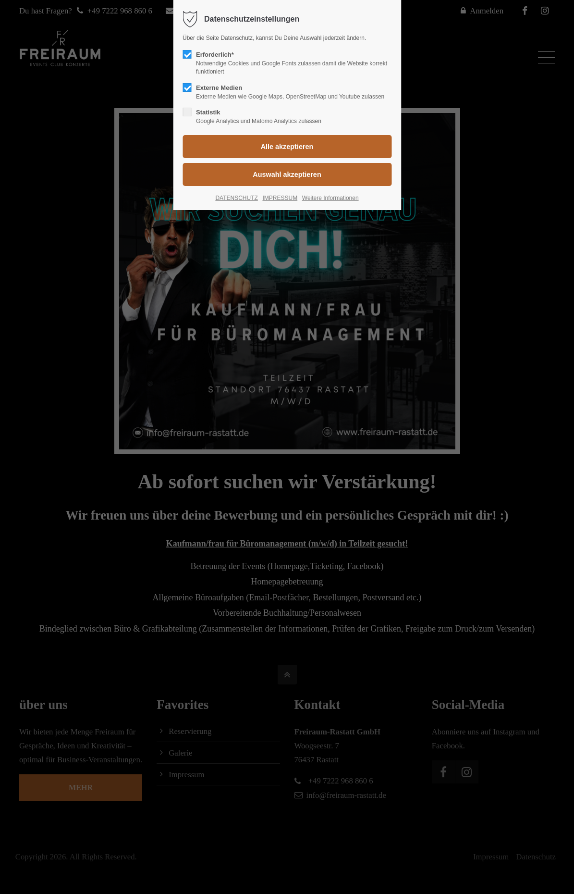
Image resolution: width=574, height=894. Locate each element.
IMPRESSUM (279, 198)
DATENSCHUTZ (236, 198)
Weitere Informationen (330, 198)
